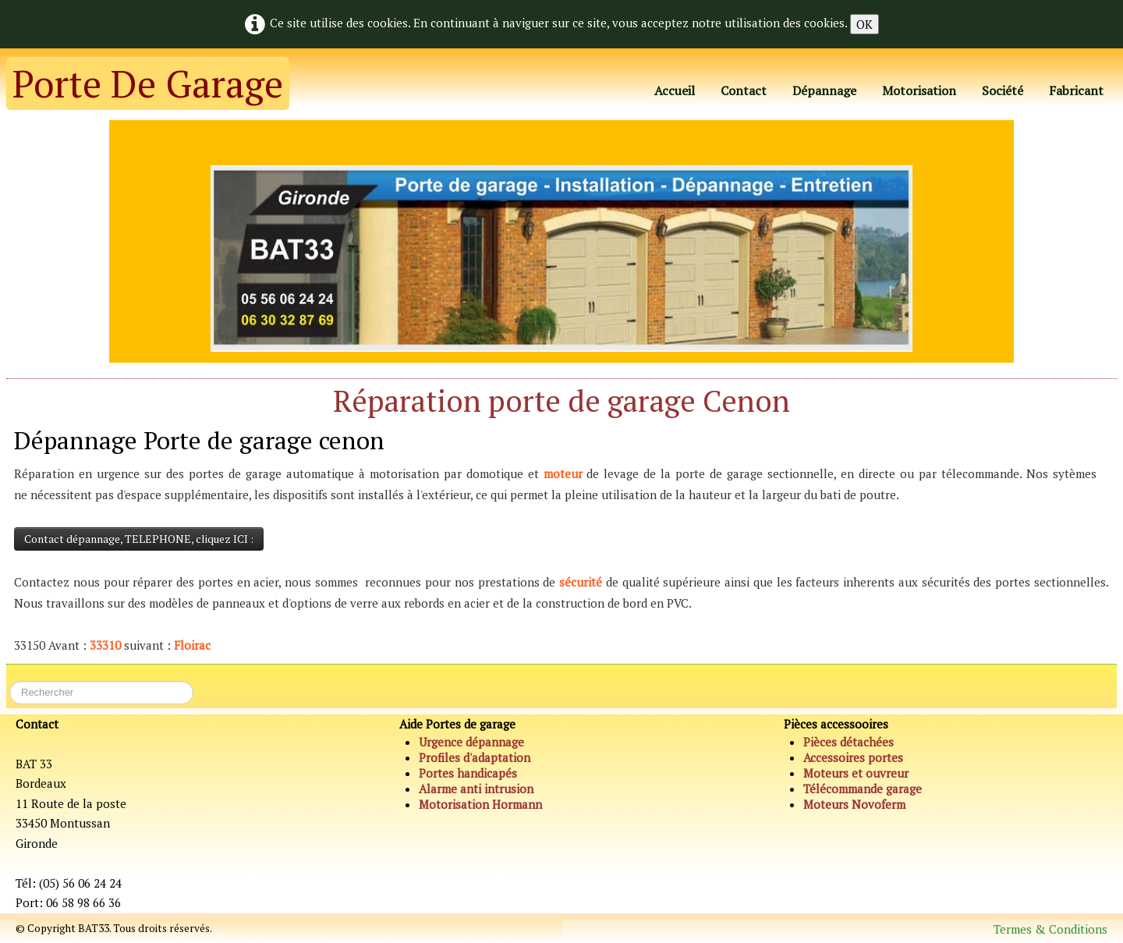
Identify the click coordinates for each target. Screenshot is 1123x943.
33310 (105, 645)
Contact (744, 90)
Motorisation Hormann (480, 804)
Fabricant (1076, 90)
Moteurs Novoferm (854, 804)
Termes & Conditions (1050, 929)
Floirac (192, 645)
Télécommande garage (862, 788)
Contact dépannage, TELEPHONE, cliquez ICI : (138, 538)
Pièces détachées (848, 742)
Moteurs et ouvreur (856, 773)
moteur (563, 473)
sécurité (580, 582)
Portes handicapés (468, 773)
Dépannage (824, 90)
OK (864, 24)
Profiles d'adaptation (474, 757)
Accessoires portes (853, 757)
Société (1002, 90)
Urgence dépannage (471, 742)
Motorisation (919, 90)
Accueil (674, 90)
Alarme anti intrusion (476, 788)
